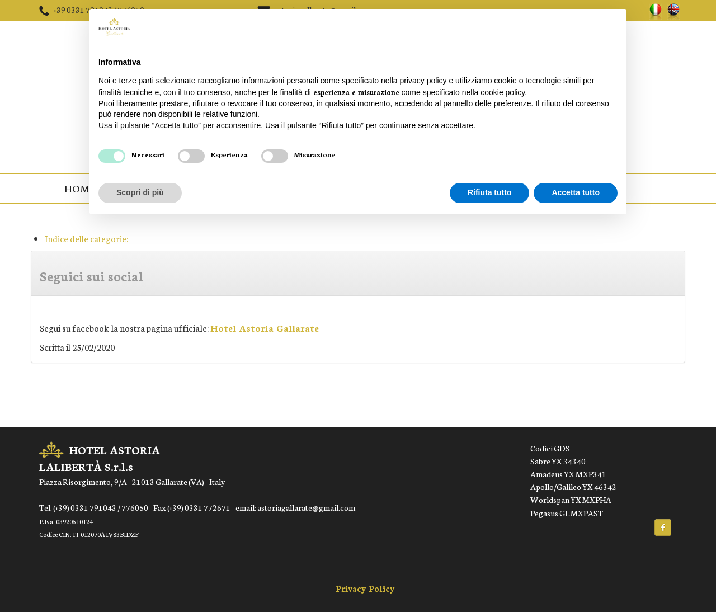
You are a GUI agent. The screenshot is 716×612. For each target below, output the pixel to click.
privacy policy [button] (423, 80)
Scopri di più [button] (140, 192)
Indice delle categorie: (86, 238)
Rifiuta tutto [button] (490, 192)
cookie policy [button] (503, 92)
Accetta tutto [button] (576, 192)
